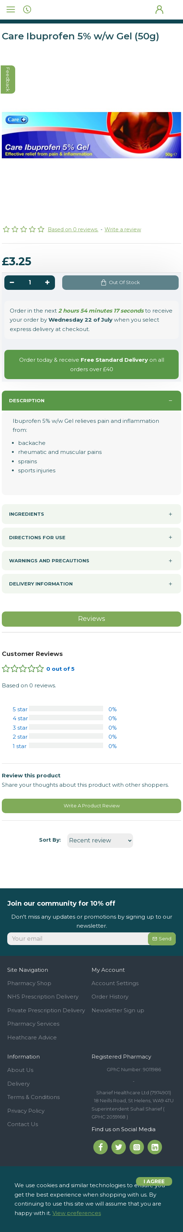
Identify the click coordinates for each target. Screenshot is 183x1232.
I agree (154, 1181)
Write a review (123, 229)
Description (26, 400)
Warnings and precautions (49, 560)
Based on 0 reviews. (73, 229)
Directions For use (37, 537)
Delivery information (41, 584)
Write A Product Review (92, 805)
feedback (8, 79)
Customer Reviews (32, 653)
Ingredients (26, 514)
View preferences (76, 1213)
